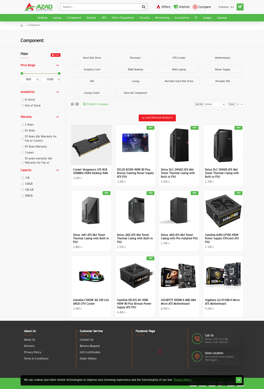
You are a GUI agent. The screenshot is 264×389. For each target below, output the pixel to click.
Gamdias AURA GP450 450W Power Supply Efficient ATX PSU (222, 238)
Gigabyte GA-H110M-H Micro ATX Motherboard (222, 302)
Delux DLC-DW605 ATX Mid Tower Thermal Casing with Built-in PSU (222, 173)
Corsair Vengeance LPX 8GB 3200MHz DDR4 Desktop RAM (90, 171)
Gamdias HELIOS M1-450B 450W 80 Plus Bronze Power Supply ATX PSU (134, 303)
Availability (28, 92)
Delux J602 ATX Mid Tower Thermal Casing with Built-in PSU (135, 238)
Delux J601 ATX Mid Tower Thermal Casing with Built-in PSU (91, 238)
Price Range (28, 65)
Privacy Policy (182, 380)
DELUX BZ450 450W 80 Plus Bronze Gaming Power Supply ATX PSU (135, 173)
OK (238, 380)
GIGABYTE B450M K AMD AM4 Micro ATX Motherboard (178, 302)
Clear (56, 55)
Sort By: (199, 104)
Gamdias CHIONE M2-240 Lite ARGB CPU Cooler (91, 302)
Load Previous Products (159, 117)
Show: (232, 104)
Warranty (26, 117)
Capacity (26, 170)
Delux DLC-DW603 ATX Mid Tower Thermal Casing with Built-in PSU (178, 173)
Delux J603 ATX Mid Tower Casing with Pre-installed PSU (179, 236)
